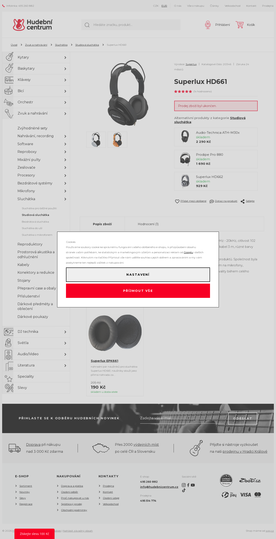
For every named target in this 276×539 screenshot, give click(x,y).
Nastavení (138, 274)
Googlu (188, 251)
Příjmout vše (138, 291)
